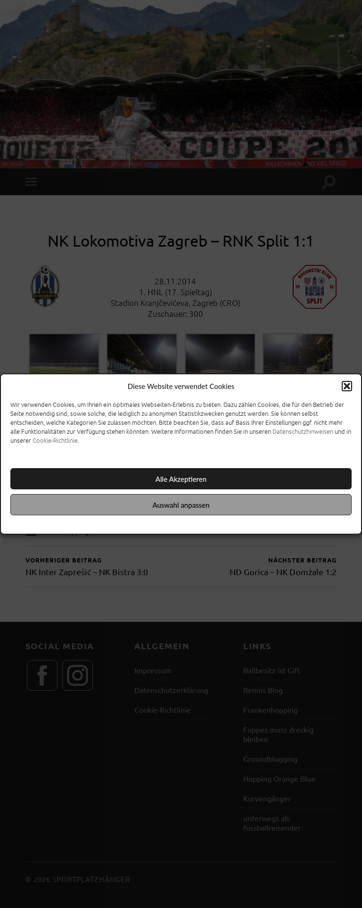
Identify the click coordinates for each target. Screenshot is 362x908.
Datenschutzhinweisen (302, 431)
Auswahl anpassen (180, 505)
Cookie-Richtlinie (55, 440)
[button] (347, 386)
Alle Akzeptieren (181, 479)
